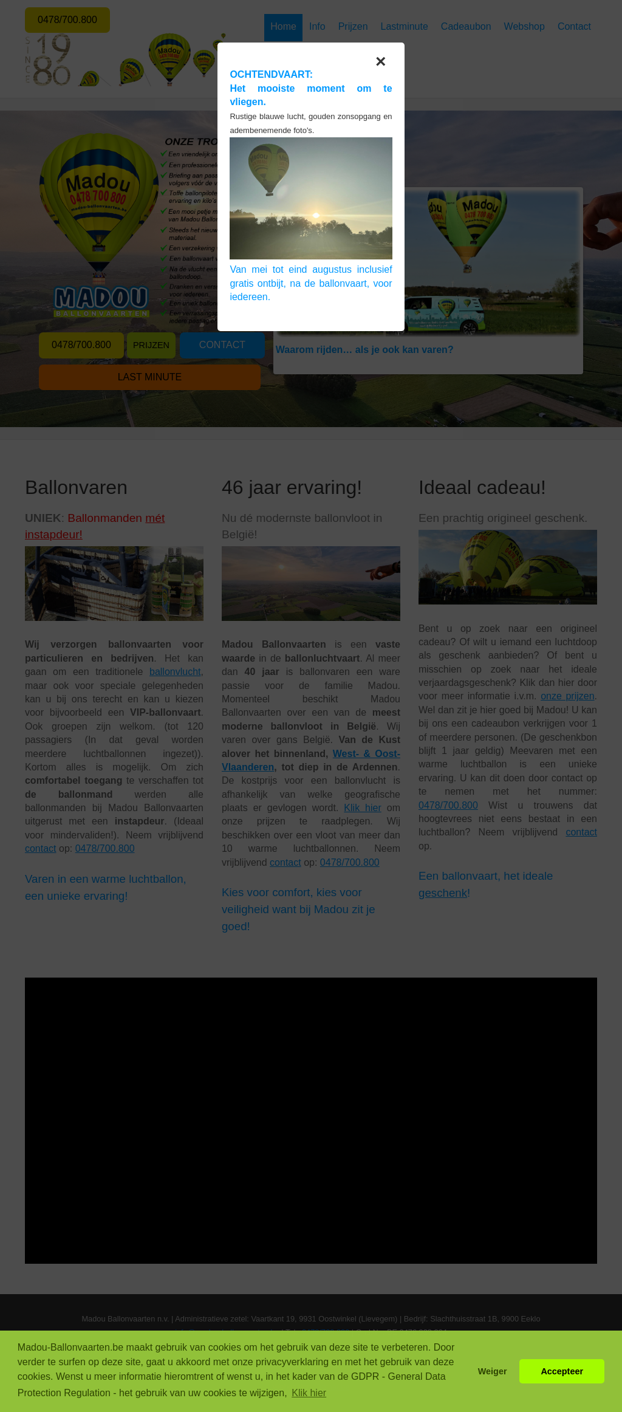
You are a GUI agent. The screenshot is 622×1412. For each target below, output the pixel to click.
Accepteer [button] (562, 1371)
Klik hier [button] (309, 1393)
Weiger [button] (492, 1371)
